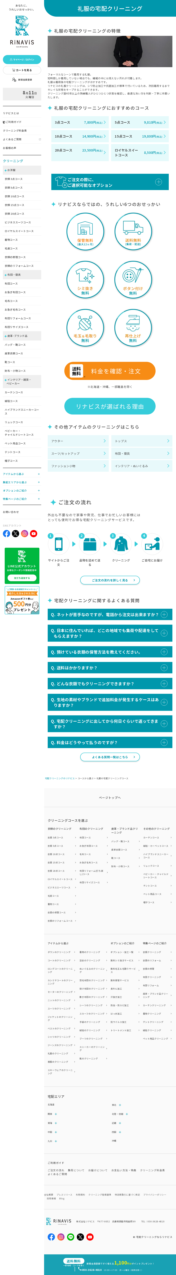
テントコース (12, 452)
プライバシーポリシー (154, 1194)
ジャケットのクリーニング (60, 1018)
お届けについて (98, 1170)
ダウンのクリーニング (59, 952)
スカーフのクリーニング (92, 1013)
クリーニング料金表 (15, 130)
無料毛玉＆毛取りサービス (123, 970)
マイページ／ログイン (22, 59)
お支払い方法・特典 (123, 1170)
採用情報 (51, 1198)
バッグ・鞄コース (15, 344)
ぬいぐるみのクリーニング (92, 970)
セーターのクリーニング (60, 991)
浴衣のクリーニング (90, 960)
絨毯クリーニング (152, 1030)
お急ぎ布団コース (15, 292)
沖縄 (114, 1140)
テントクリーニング (153, 1021)
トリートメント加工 (121, 1030)
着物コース (11, 239)
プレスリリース (64, 1194)
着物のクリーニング (90, 952)
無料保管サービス (120, 980)
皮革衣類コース (14, 353)
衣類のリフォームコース (19, 266)
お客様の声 (9, 148)
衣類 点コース (14, 179)
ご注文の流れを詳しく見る (110, 580)
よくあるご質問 (12, 139)
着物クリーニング (152, 1013)
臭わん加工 (116, 988)
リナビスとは (11, 113)
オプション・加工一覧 (122, 952)
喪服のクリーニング (58, 1061)
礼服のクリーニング (58, 1053)
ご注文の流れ (56, 1170)
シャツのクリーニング (59, 1036)
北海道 (51, 1104)
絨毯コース (11, 401)
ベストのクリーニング (59, 1028)
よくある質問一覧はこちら (110, 757)
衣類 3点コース (55, 837)
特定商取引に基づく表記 (127, 1194)
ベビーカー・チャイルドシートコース (19, 432)
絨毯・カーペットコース (155, 845)
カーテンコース (14, 392)
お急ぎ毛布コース (15, 309)
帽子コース (11, 460)
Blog (62, 1198)
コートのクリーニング (59, 960)
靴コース (10, 362)
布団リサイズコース (16, 327)
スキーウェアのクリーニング (60, 1071)
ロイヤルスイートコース (19, 231)
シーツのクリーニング (91, 1005)
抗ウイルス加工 (119, 1021)
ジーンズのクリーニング (60, 1045)
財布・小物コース (15, 371)
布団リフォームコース (18, 318)
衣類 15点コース (56, 862)
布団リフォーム (151, 985)
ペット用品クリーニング (155, 1038)
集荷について (76, 1170)
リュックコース (14, 422)
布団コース (11, 283)
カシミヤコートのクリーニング (60, 982)
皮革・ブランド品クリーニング (155, 995)
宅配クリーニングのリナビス (60, 778)
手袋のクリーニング (90, 1021)
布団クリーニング (152, 977)
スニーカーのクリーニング (92, 1048)
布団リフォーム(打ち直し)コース (91, 872)
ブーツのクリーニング (91, 1038)
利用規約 (80, 1194)
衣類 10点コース (56, 854)
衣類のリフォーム (152, 960)
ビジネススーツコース (18, 222)
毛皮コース (11, 248)
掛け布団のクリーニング (92, 988)
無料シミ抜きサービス (122, 960)
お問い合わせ (11, 512)
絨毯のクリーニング (90, 1030)
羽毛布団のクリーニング (92, 980)
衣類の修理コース (15, 257)
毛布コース (11, 301)
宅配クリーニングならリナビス (154, 1237)
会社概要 (48, 1194)
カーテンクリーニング (154, 1005)
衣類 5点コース (55, 845)
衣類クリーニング (152, 952)
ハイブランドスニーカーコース (22, 411)
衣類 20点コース (56, 870)
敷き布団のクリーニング (92, 996)
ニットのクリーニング (59, 1000)
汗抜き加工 (116, 996)
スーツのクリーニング (59, 1008)
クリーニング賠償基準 (99, 1194)
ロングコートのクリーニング (60, 970)
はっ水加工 (116, 1013)
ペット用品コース (15, 443)
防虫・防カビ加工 (120, 1005)
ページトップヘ (110, 797)
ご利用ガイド (12, 122)
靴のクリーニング (89, 1058)
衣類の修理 (148, 968)
